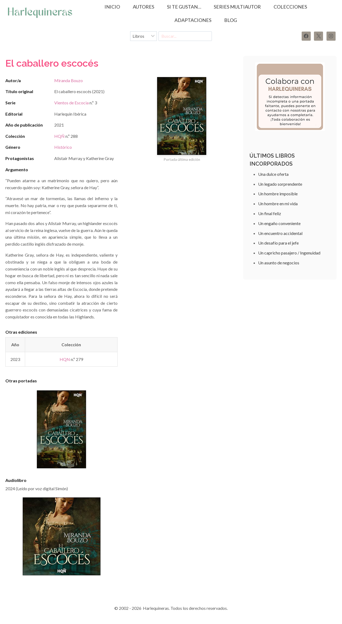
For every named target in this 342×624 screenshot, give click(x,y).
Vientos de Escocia (71, 102)
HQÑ (59, 136)
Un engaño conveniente (279, 223)
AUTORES (143, 7)
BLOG (230, 20)
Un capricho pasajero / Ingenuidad (289, 252)
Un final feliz (269, 213)
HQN (65, 359)
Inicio (112, 7)
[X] (318, 36)
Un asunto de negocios (278, 262)
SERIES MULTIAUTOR (237, 7)
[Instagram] (331, 36)
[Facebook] (306, 36)
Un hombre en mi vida (278, 203)
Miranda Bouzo (68, 80)
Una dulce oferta (273, 174)
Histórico (63, 147)
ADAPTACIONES (192, 20)
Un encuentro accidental (280, 233)
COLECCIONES (290, 7)
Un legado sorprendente (280, 184)
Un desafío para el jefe (278, 242)
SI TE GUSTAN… (184, 7)
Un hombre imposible (278, 193)
